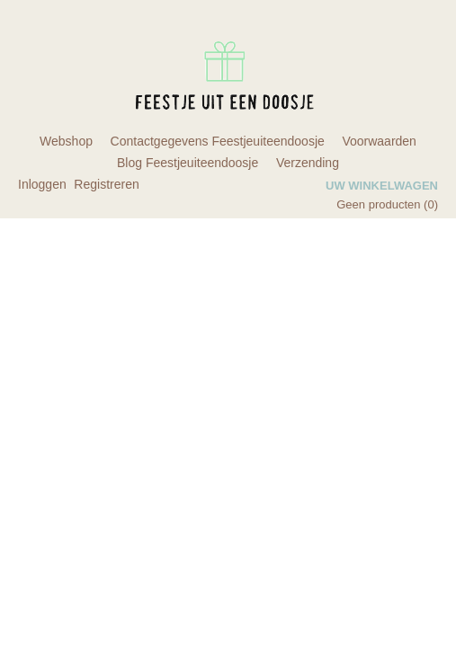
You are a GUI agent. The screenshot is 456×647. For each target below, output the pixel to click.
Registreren (106, 184)
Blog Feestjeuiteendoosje (187, 162)
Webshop (66, 141)
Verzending (307, 162)
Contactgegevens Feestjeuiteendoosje (218, 141)
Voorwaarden (379, 141)
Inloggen (42, 184)
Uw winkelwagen (382, 185)
